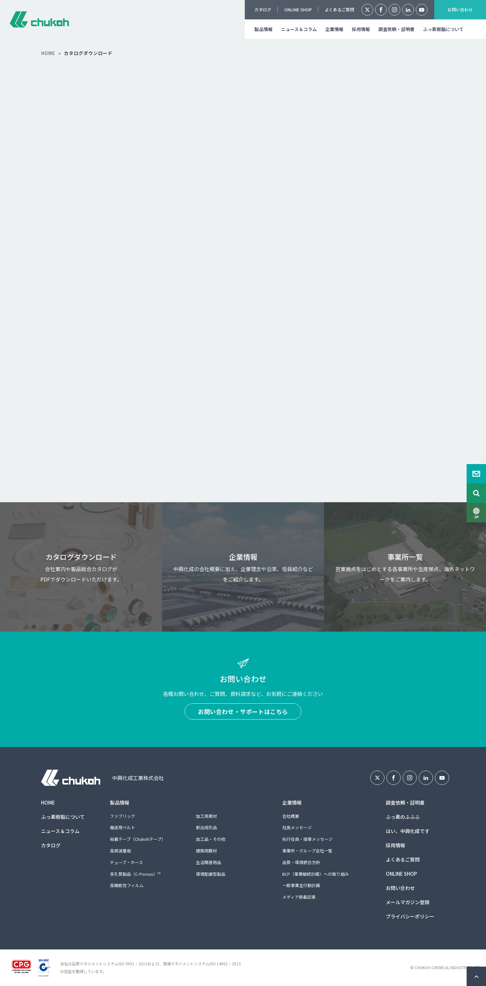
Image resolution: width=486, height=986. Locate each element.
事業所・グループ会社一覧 (307, 851)
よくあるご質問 (339, 9)
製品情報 (263, 29)
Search (476, 493)
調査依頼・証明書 (396, 29)
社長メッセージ (297, 827)
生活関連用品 (208, 862)
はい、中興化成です (407, 831)
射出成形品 (206, 827)
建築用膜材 (206, 851)
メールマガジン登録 (407, 902)
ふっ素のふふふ (403, 816)
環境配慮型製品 (210, 874)
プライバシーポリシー (410, 916)
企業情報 (334, 29)
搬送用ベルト (122, 827)
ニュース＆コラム (299, 29)
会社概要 (290, 816)
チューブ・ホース (126, 862)
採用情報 (361, 29)
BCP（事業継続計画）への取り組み (315, 874)
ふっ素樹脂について (443, 29)
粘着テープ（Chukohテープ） (138, 839)
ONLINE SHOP (298, 9)
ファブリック (122, 816)
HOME (48, 53)
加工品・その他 (210, 839)
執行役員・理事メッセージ (307, 839)
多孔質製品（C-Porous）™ (135, 874)
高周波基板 (120, 851)
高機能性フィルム (127, 885)
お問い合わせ (460, 9)
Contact (476, 473)
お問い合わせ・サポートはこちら (243, 711)
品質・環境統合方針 (301, 862)
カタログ (262, 9)
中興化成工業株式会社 (39, 19)
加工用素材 (206, 816)
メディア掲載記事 (299, 897)
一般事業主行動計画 (301, 885)
